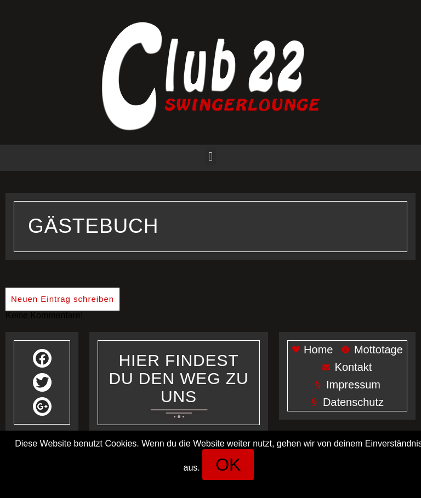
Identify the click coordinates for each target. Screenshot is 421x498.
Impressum (188, 484)
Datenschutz (245, 484)
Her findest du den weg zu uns (179, 378)
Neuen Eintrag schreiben (62, 299)
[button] (210, 156)
